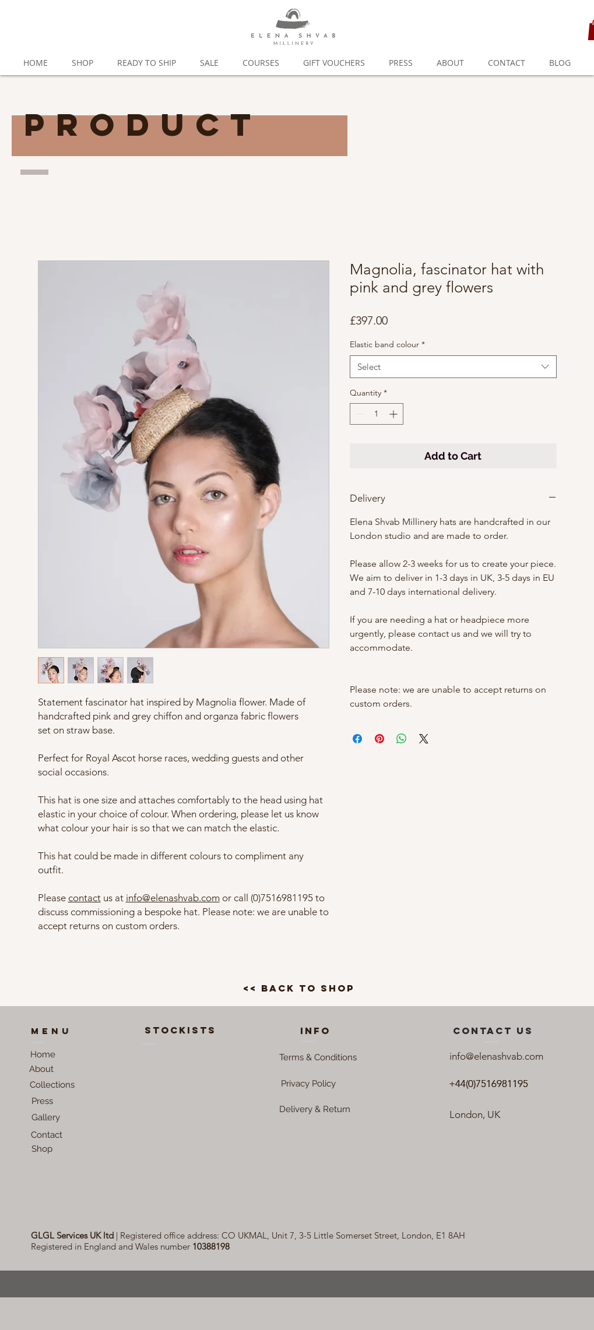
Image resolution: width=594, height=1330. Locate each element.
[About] (42, 1069)
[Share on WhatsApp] (402, 739)
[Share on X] (424, 739)
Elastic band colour (387, 344)
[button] (318, 1057)
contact (84, 898)
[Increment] (394, 414)
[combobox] (453, 366)
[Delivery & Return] (315, 1109)
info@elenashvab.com (173, 898)
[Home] (43, 1054)
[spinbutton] (376, 414)
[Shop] (42, 1148)
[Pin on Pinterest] (379, 739)
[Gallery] (46, 1117)
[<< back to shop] (298, 988)
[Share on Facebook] (357, 739)
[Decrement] (359, 414)
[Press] (42, 1101)
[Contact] (47, 1134)
